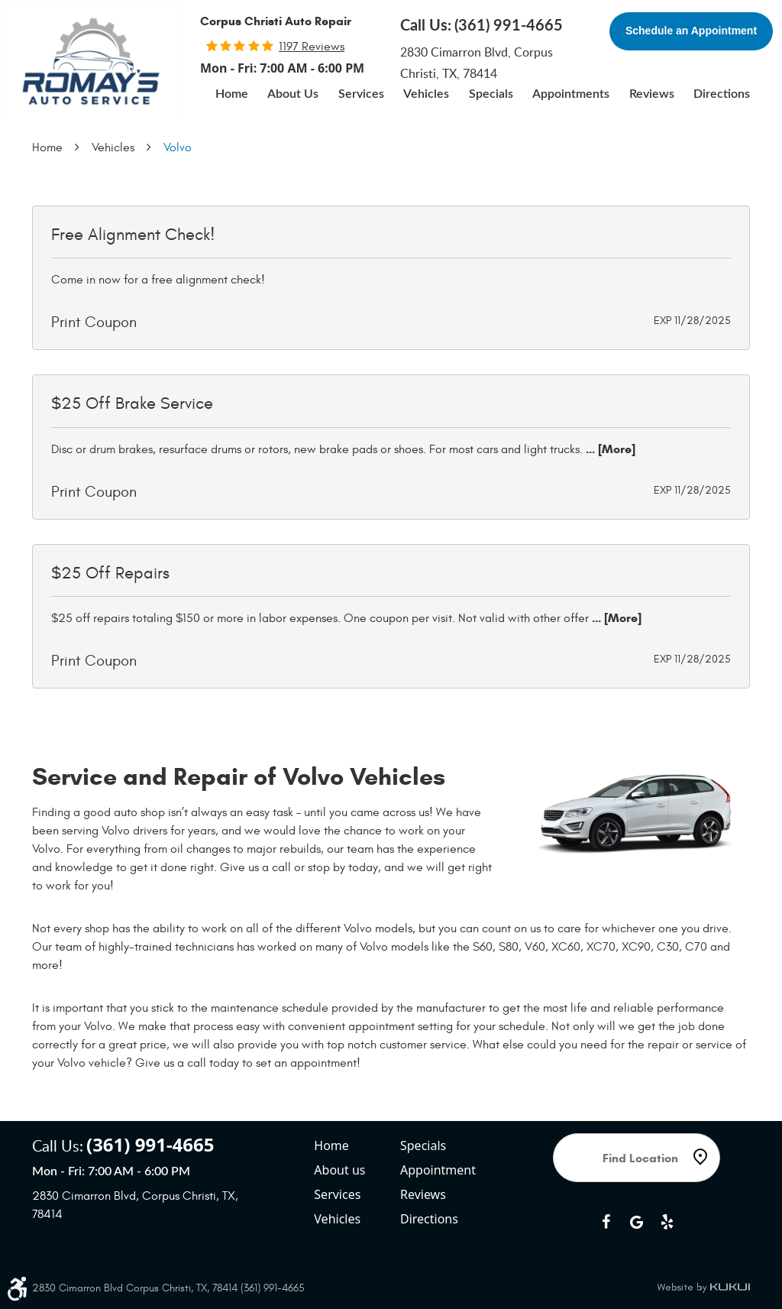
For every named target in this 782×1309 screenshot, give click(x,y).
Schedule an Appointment (691, 30)
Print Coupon (94, 322)
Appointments (570, 94)
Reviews (651, 94)
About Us (292, 94)
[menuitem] (231, 94)
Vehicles (426, 94)
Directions (721, 94)
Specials (491, 94)
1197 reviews (311, 47)
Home (231, 94)
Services (361, 94)
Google (636, 1222)
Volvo (177, 147)
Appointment (438, 1170)
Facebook (605, 1222)
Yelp (666, 1222)
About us (339, 1170)
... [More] (609, 449)
